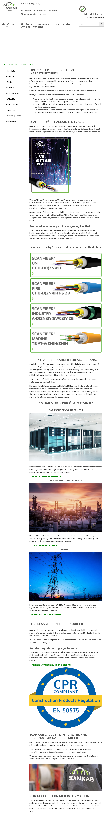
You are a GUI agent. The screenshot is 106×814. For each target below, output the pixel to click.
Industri (10, 76)
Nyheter (53, 10)
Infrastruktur (12, 104)
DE (7, 26)
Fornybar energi (13, 93)
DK (3, 24)
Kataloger (26, 10)
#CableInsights (28, 14)
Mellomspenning (14, 116)
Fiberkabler (28, 64)
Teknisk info (62, 24)
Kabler (29, 24)
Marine (10, 82)
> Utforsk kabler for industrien (44, 545)
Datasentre (12, 110)
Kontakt (37, 26)
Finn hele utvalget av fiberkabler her (50, 664)
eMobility (11, 99)
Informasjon (40, 10)
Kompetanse (44, 24)
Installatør (11, 71)
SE (3, 26)
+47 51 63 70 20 (93, 14)
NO (13, 24)
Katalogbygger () (30, 3)
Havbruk (10, 88)
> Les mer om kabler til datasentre (45, 476)
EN (8, 24)
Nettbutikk (44, 14)
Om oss (25, 26)
